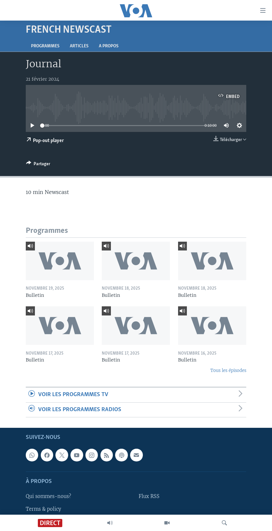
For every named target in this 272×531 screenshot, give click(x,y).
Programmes (45, 46)
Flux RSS (149, 497)
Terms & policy (43, 509)
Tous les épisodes (228, 370)
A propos (108, 46)
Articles (79, 46)
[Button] (38, 165)
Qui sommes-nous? (48, 497)
